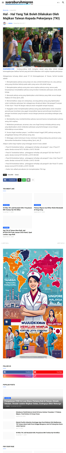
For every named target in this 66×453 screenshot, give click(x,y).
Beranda (5, 10)
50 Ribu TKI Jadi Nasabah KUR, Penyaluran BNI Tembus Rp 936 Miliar (17, 209)
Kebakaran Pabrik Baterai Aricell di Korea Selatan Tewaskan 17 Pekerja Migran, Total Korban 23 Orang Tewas (38, 413)
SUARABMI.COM (8, 69)
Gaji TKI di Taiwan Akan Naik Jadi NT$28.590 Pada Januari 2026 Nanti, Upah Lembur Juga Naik (17, 232)
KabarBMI (13, 10)
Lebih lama (60, 243)
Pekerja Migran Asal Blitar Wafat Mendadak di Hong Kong (48, 209)
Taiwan (17, 174)
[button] (2, 2)
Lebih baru (5, 243)
